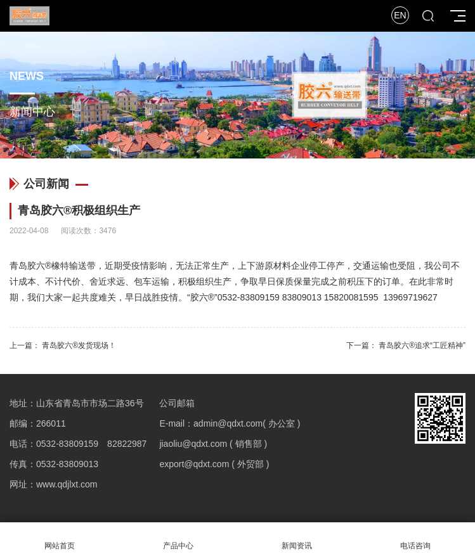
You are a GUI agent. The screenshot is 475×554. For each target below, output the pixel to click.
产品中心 (178, 538)
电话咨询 (415, 538)
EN (400, 15)
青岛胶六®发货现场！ (79, 345)
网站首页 (59, 538)
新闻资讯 (297, 538)
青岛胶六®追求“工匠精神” (422, 345)
